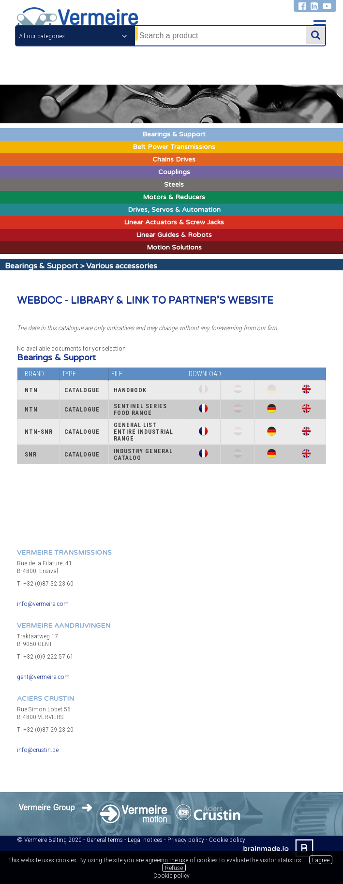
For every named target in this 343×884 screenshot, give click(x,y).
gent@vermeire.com (43, 676)
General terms (105, 839)
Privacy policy (185, 839)
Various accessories (121, 266)
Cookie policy (227, 839)
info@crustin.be (38, 749)
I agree (320, 860)
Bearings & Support (41, 266)
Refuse (174, 867)
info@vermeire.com (43, 603)
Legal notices (145, 839)
